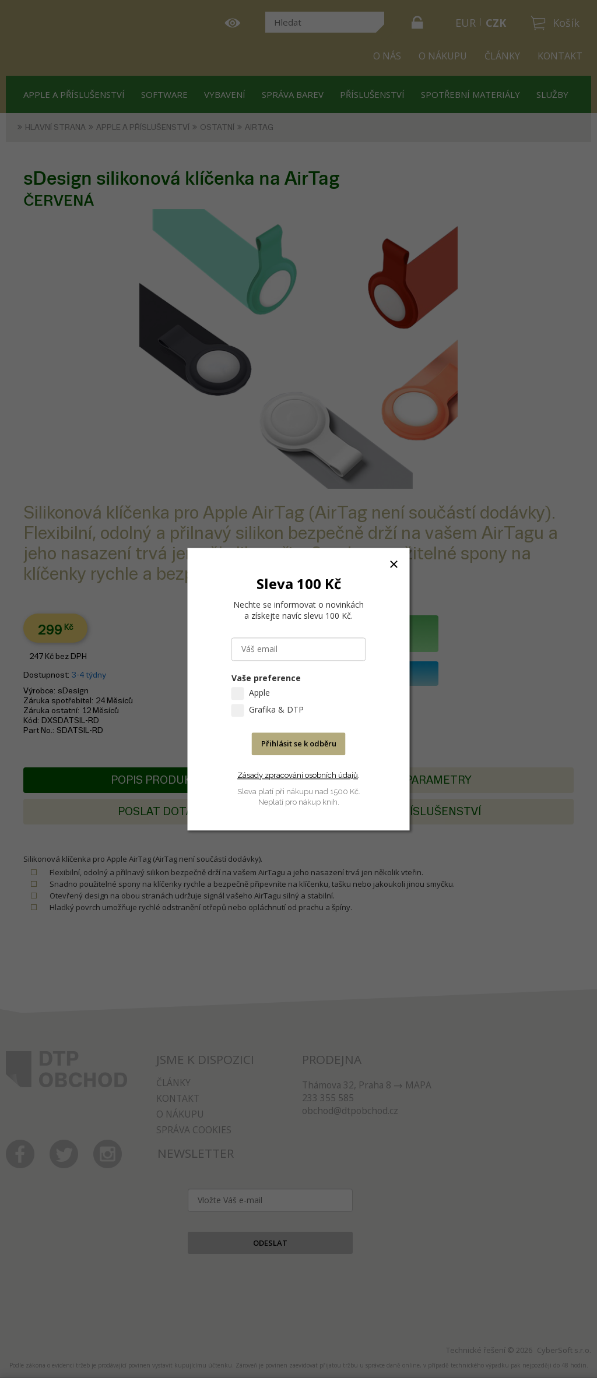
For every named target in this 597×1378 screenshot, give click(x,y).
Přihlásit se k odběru (298, 743)
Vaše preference (266, 677)
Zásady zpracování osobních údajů (297, 775)
